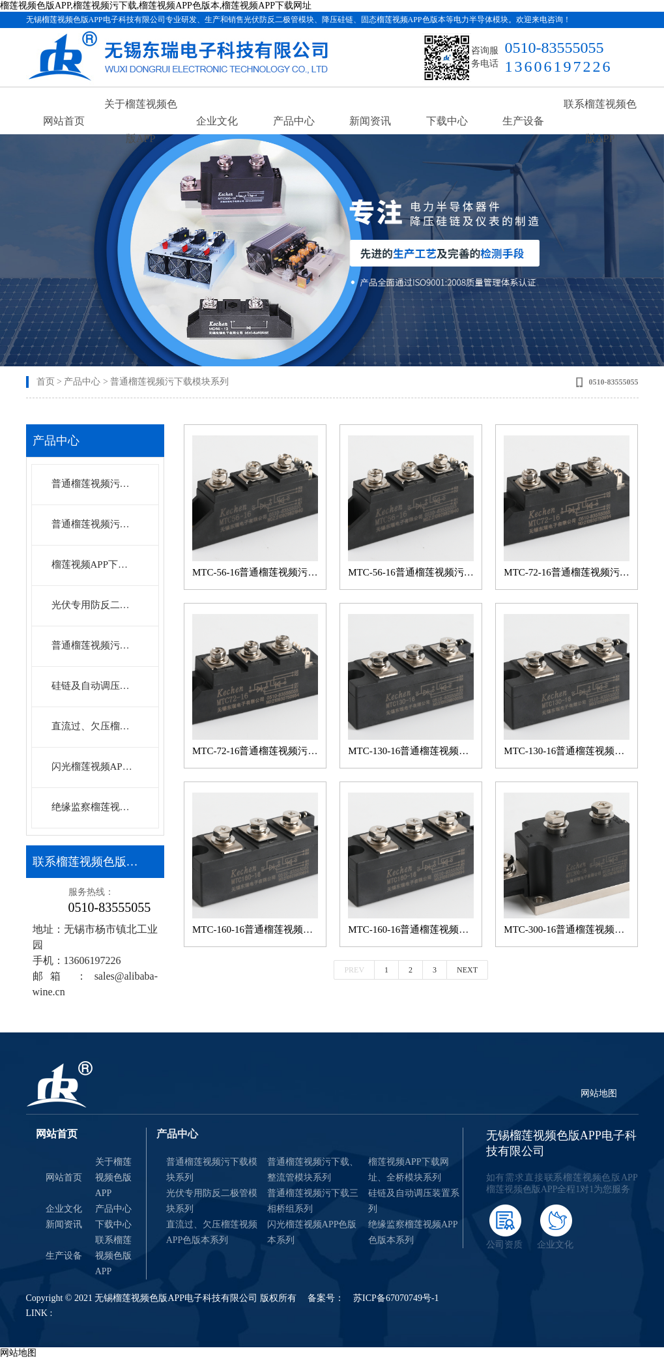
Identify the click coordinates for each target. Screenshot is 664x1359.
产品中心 (294, 123)
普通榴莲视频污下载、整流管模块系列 (312, 1169)
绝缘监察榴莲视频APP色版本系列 (94, 807)
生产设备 (523, 123)
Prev (354, 969)
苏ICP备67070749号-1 (396, 1298)
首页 (45, 382)
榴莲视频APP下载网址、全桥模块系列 (94, 564)
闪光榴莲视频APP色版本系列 (94, 766)
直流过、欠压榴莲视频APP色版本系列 (211, 1232)
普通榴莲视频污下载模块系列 (169, 382)
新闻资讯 (370, 123)
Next (467, 969)
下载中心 (447, 123)
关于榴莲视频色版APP (140, 123)
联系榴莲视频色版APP (600, 123)
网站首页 (64, 123)
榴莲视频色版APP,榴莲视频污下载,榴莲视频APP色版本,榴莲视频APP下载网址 (155, 5)
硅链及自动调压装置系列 (94, 685)
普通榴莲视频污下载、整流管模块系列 (94, 524)
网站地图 (599, 1093)
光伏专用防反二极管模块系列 (94, 605)
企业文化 (217, 123)
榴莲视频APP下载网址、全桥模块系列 (408, 1169)
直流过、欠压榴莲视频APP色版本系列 (94, 726)
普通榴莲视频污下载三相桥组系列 (94, 645)
